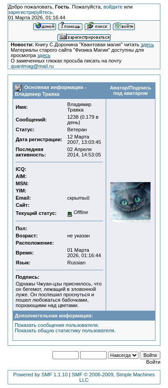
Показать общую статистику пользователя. (65, 330)
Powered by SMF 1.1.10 (40, 374)
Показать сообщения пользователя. (57, 325)
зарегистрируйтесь (30, 12)
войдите (113, 6)
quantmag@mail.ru (32, 66)
